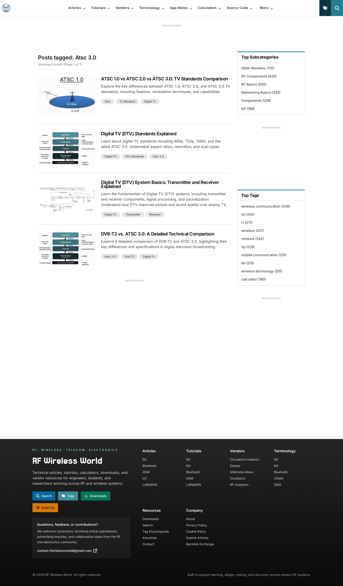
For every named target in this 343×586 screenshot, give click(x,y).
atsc (108, 101)
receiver (155, 214)
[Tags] (325, 8)
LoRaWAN (149, 484)
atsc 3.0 (158, 156)
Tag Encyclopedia (155, 531)
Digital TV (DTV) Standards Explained (138, 133)
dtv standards (135, 156)
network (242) (252, 239)
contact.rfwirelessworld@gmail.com (67, 550)
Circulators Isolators (244, 459)
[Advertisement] (171, 37)
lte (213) (247, 263)
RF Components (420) (258, 76)
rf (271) (246, 222)
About (190, 519)
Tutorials (193, 451)
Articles (149, 451)
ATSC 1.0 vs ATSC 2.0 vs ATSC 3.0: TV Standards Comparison (164, 78)
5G (144, 459)
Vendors (237, 451)
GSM (146, 472)
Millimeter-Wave (241, 472)
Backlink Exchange (200, 544)
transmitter (133, 214)
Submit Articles (197, 538)
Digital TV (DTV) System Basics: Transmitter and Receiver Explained (160, 184)
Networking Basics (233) (260, 92)
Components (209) (256, 100)
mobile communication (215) (263, 255)
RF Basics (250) (253, 84)
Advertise (149, 538)
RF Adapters (239, 484)
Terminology (285, 451)
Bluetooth (149, 466)
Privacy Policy (196, 525)
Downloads (150, 519)
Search (147, 525)
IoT (144, 478)
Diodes (235, 466)
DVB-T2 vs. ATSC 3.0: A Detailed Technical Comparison (157, 234)
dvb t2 (129, 256)
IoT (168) (248, 108)
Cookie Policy (196, 531)
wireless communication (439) (265, 206)
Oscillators (237, 478)
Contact (148, 544)
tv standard (127, 101)
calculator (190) (253, 279)
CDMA (279, 478)
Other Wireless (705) (257, 68)
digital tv (150, 101)
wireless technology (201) (261, 271)
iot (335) (248, 214)
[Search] (337, 8)
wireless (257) (252, 231)
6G (188, 466)
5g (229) (248, 247)
